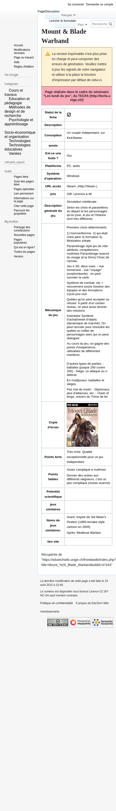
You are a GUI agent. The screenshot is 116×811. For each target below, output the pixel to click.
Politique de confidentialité (56, 603)
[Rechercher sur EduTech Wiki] (102, 24)
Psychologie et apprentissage (18, 122)
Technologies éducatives (17, 147)
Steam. (71, 186)
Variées (15, 153)
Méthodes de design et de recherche (17, 111)
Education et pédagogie (16, 101)
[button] (6, 90)
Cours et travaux (13, 92)
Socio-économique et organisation (20, 134)
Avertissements (49, 611)
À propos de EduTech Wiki (92, 603)
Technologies (20, 141)
